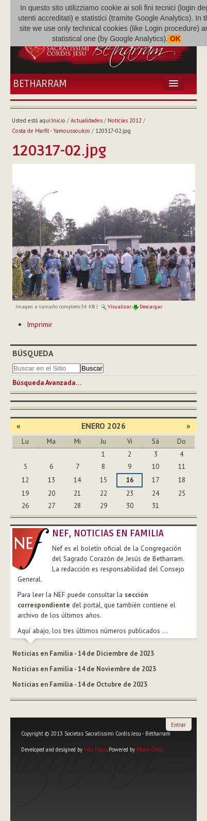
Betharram (40, 84)
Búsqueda (33, 353)
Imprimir (40, 324)
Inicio (58, 120)
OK (174, 38)
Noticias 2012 (125, 120)
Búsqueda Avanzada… (46, 382)
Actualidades (86, 120)
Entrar (178, 724)
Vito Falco (95, 749)
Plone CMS (149, 749)
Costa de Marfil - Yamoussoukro (51, 130)
